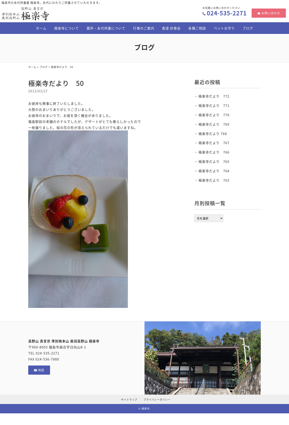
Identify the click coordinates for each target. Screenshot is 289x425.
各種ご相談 (197, 28)
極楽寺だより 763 (213, 180)
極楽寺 (146, 408)
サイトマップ (129, 399)
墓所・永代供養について (106, 28)
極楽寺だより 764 (213, 170)
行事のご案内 (143, 28)
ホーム (41, 28)
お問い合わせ (268, 13)
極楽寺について (66, 28)
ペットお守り (224, 28)
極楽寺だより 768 (212, 133)
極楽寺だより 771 (213, 105)
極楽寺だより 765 (213, 161)
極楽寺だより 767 (213, 142)
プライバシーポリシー (156, 399)
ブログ (247, 28)
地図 (39, 370)
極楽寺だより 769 (213, 124)
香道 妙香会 (171, 28)
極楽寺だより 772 (213, 96)
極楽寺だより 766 (213, 152)
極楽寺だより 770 (213, 114)
